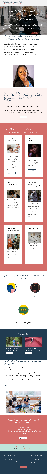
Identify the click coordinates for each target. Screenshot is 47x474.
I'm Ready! (23, 116)
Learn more (11, 173)
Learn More (8, 385)
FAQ (28, 446)
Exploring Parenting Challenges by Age (12, 349)
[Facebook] (21, 467)
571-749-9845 (10, 459)
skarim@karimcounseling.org (28, 448)
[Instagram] (23, 467)
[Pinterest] (26, 467)
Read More (9, 352)
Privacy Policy (17, 470)
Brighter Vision (29, 470)
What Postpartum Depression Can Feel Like (32, 349)
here (37, 446)
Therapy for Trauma (35, 458)
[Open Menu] (45, 3)
